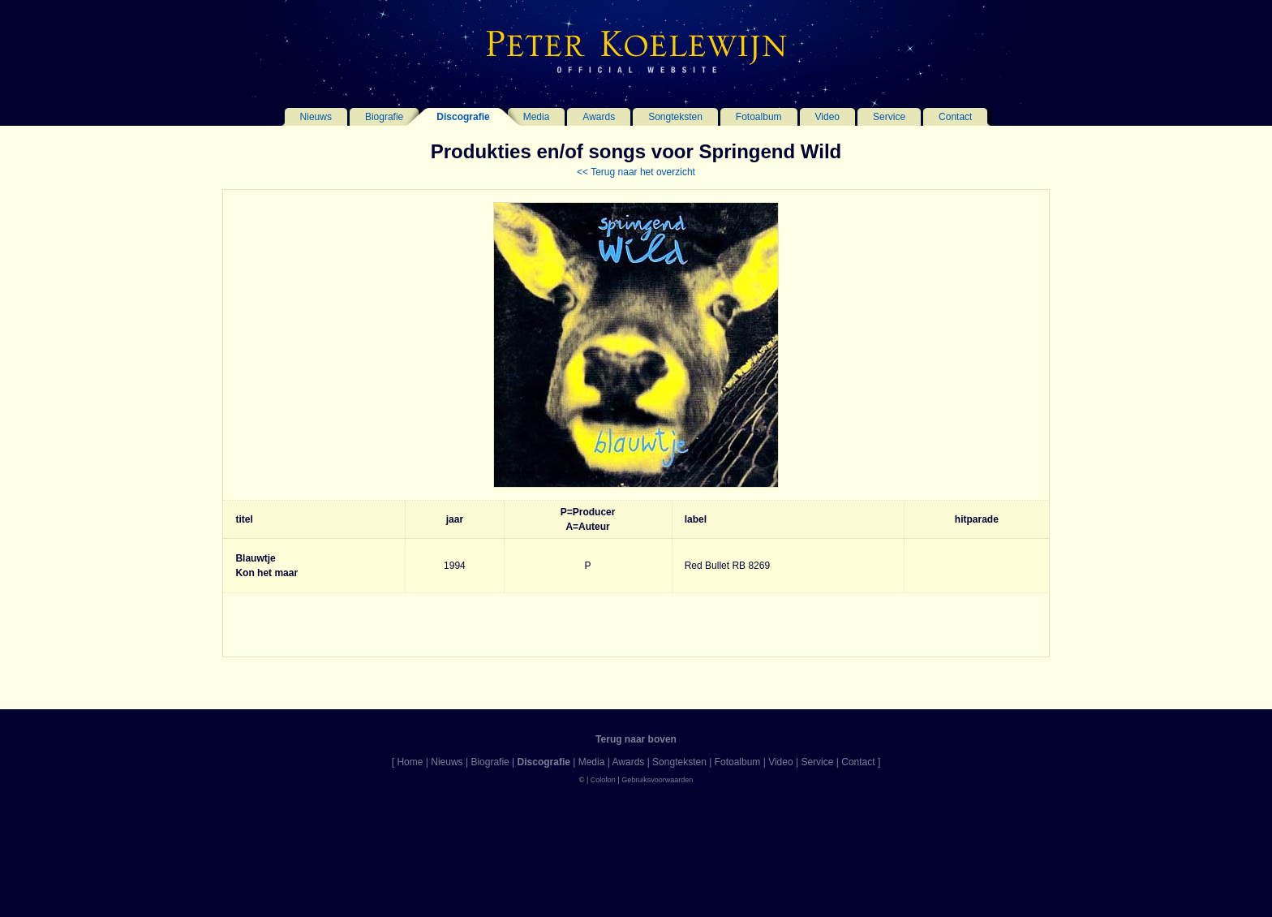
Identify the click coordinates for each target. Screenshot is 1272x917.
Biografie (384, 117)
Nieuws (316, 117)
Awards (598, 117)
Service (889, 117)
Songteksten (675, 117)
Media (536, 117)
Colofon (603, 780)
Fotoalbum (759, 117)
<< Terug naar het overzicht (636, 172)
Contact (955, 117)
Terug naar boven (636, 739)
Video (827, 117)
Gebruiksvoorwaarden (657, 780)
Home (410, 762)
